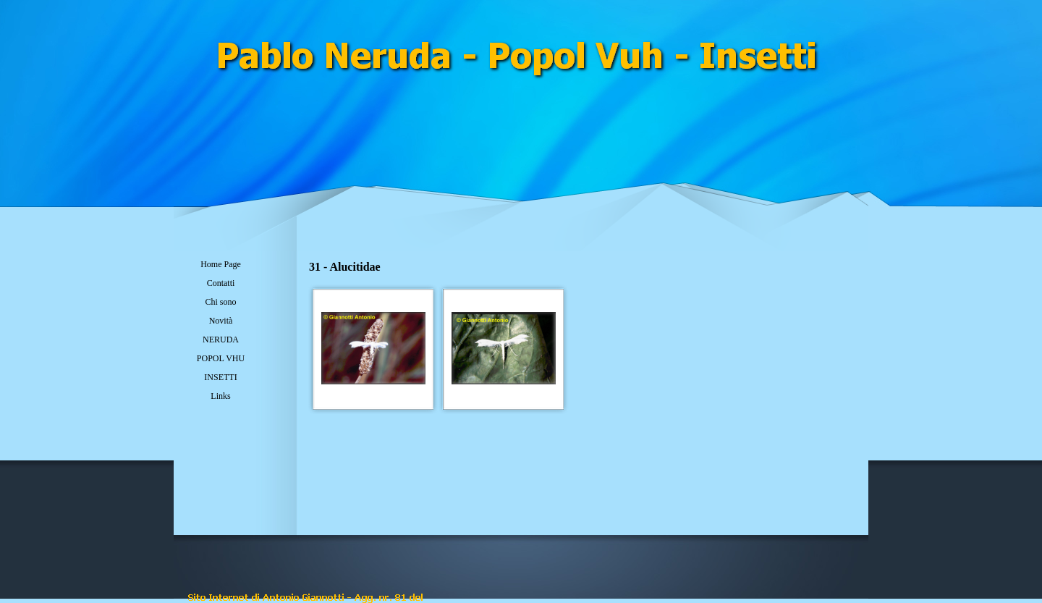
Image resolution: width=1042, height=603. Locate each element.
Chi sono (220, 302)
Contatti (221, 283)
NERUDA (221, 339)
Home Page (220, 264)
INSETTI (220, 377)
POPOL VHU (221, 358)
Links (220, 396)
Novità (221, 321)
